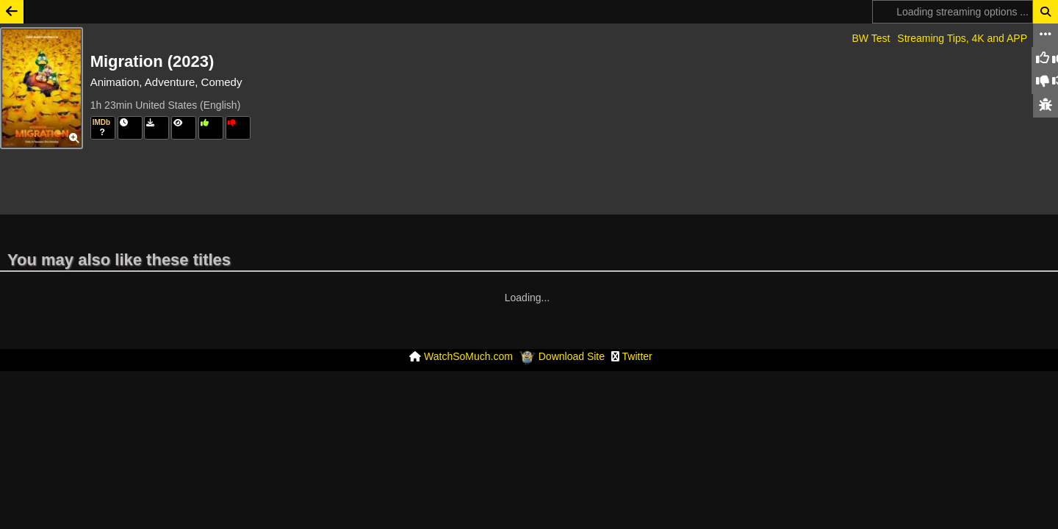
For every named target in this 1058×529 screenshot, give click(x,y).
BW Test (871, 38)
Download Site (572, 312)
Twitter (637, 312)
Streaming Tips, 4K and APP (962, 38)
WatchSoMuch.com (468, 312)
